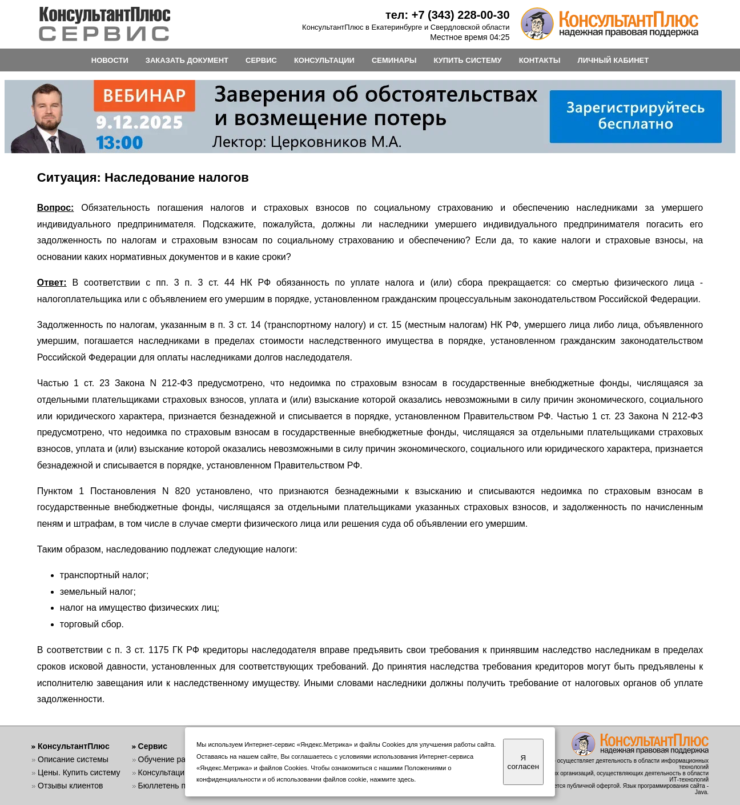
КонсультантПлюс (74, 746)
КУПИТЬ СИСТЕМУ (467, 60)
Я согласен (523, 762)
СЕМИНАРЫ (394, 60)
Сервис (152, 746)
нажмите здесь (392, 779)
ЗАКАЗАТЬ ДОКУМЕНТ (187, 60)
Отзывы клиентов (70, 785)
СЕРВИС (261, 60)
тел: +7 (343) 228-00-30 (447, 15)
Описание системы (73, 759)
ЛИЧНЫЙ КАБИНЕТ (613, 60)
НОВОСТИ (109, 60)
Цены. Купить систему (79, 772)
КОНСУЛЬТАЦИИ (324, 60)
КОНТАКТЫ (540, 60)
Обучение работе (170, 759)
